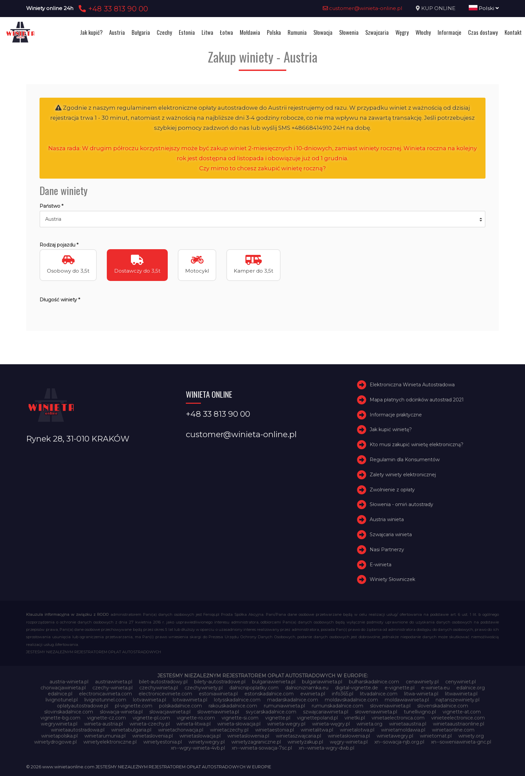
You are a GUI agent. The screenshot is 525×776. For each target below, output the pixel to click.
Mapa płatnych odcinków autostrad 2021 (417, 400)
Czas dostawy (483, 32)
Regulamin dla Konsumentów (405, 460)
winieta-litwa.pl (193, 724)
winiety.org (471, 736)
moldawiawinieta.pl (407, 700)
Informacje (449, 32)
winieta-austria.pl (103, 724)
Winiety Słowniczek (392, 579)
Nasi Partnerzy (387, 550)
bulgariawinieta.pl (322, 682)
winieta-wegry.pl (286, 724)
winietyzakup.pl (305, 742)
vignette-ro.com (196, 718)
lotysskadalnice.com (237, 700)
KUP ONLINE (438, 8)
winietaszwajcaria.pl (298, 736)
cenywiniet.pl (460, 682)
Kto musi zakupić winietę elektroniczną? (416, 445)
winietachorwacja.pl (180, 730)
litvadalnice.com (378, 694)
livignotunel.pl (62, 700)
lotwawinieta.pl (190, 700)
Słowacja (322, 32)
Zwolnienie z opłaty (392, 490)
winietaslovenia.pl (152, 736)
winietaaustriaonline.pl (458, 724)
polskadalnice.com (180, 706)
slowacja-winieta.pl (121, 712)
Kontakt (513, 32)
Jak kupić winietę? (391, 429)
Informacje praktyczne (396, 415)
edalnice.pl (60, 694)
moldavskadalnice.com (351, 700)
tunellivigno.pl (420, 712)
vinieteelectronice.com (458, 718)
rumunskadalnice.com (337, 706)
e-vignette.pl (400, 688)
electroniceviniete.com (165, 694)
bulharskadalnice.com (374, 682)
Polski (484, 8)
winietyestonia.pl (162, 742)
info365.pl (342, 694)
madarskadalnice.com (292, 700)
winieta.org (369, 724)
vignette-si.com (240, 718)
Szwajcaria (377, 32)
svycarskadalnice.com (271, 712)
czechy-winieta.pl (112, 688)
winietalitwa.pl (317, 730)
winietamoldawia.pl (403, 730)
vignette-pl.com (151, 718)
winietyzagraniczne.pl (256, 742)
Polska (274, 32)
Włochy (423, 32)
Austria (117, 32)
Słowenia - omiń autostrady (401, 504)
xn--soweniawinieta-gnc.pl (461, 742)
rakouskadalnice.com (233, 706)
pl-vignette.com (133, 706)
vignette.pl (277, 718)
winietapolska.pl (59, 736)
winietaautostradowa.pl (77, 730)
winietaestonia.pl (274, 730)
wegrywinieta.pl (59, 724)
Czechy (164, 32)
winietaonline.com (453, 730)
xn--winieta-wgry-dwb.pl (326, 748)
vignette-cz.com (106, 718)
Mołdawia (250, 32)
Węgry (402, 32)
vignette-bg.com (60, 718)
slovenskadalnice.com (442, 706)
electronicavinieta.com (105, 694)
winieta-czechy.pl (150, 724)
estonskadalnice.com (269, 694)
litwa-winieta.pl (421, 694)
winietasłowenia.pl (349, 736)
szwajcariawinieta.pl (325, 712)
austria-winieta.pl (69, 682)
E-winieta (380, 565)
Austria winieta (387, 519)
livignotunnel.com (105, 700)
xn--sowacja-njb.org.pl (399, 742)
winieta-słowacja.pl (238, 724)
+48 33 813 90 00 (112, 8)
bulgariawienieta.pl (273, 682)
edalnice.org (470, 688)
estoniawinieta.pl (218, 694)
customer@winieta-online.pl (362, 8)
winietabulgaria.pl (131, 730)
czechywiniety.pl (203, 688)
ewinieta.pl (312, 694)
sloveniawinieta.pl (390, 706)
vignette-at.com (462, 712)
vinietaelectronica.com (398, 718)
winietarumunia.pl (105, 736)
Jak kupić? (91, 32)
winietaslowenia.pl (248, 736)
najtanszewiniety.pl (457, 700)
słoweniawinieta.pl (376, 712)
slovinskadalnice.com (68, 712)
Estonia (187, 32)
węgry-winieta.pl (349, 742)
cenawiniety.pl (422, 682)
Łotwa (226, 32)
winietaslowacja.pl (200, 736)
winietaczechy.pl (229, 730)
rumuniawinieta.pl (284, 706)
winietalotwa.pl (357, 730)
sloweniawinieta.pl (218, 712)
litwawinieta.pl (461, 694)
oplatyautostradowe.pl (82, 706)
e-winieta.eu (435, 688)
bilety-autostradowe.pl (219, 682)
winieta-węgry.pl (331, 724)
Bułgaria (141, 32)
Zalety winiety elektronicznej (403, 475)
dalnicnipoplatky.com (254, 688)
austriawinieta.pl (113, 682)
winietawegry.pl (395, 736)
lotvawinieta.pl (149, 700)
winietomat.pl (436, 736)
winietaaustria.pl (407, 724)
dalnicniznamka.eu (306, 688)
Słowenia (349, 32)
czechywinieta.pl (158, 688)
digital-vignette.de (356, 688)
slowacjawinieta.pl (170, 712)
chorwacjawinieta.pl (63, 688)
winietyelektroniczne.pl (110, 742)
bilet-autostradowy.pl (163, 682)
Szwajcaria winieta (391, 534)
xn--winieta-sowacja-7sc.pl (262, 748)
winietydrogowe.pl (55, 742)
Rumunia (297, 32)
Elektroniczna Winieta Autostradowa (412, 385)
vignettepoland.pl (317, 718)
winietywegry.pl (207, 742)
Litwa (207, 32)
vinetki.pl (355, 718)
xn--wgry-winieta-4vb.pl (198, 748)
